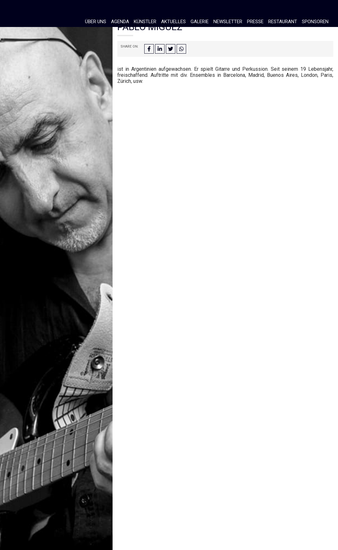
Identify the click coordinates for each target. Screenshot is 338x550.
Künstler (145, 21)
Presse (255, 21)
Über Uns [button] (95, 21)
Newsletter (227, 21)
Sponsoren (315, 21)
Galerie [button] (200, 21)
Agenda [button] (120, 21)
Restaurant (282, 21)
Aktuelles (173, 21)
